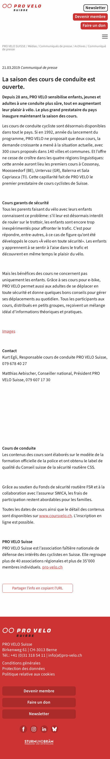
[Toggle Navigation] (104, 36)
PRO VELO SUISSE (13, 46)
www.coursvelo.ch (55, 516)
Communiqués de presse (55, 46)
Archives (79, 46)
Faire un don (94, 25)
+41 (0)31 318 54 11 (28, 655)
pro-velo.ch (52, 567)
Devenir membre (90, 17)
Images (8, 331)
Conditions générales (21, 663)
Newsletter (95, 8)
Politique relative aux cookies (28, 674)
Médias (32, 46)
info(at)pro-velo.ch (65, 655)
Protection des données (23, 669)
